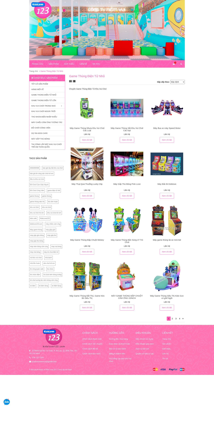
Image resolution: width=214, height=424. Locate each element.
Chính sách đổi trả (90, 349)
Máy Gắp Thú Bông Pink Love (127, 184)
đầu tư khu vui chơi (37, 179)
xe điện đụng (56, 286)
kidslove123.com (36, 224)
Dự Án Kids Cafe (39, 133)
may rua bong (56, 246)
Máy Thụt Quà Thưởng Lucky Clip (87, 184)
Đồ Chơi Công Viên (40, 128)
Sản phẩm (54, 64)
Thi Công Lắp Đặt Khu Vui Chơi (120, 359)
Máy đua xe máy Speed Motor (167, 128)
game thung (34, 196)
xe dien (32, 286)
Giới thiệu (69, 64)
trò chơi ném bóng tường (52, 275)
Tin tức (96, 64)
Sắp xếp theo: (163, 82)
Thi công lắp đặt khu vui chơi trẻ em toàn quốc (46, 145)
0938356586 (34, 168)
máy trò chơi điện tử (51, 252)
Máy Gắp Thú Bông (40, 139)
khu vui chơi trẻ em (54, 213)
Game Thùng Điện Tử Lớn (43, 100)
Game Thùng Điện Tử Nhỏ (43, 95)
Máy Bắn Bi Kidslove (166, 184)
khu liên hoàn (53, 202)
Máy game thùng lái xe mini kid (167, 240)
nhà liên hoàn (35, 263)
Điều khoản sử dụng (144, 339)
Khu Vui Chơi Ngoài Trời (43, 111)
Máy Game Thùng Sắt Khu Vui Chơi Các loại (127, 129)
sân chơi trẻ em (49, 263)
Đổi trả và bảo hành (117, 349)
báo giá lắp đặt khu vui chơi (53, 168)
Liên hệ (83, 64)
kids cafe (33, 218)
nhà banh (48, 258)
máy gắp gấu (50, 230)
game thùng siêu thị (37, 202)
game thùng (46, 196)
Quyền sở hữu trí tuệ (144, 354)
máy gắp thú (51, 235)
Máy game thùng (36, 230)
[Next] (183, 319)
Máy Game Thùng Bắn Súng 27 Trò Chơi (127, 241)
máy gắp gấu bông (37, 235)
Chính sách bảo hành (91, 354)
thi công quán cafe (36, 269)
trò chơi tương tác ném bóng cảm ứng (44, 280)
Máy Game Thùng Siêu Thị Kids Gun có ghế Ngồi (167, 297)
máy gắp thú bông (36, 241)
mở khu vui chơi (35, 258)
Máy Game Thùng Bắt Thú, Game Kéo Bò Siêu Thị (87, 297)
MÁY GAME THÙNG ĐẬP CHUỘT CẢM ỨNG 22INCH (127, 297)
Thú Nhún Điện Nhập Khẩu (44, 117)
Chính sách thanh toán (92, 339)
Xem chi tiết (87, 140)
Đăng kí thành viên (117, 354)
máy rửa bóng (35, 252)
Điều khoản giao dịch (145, 344)
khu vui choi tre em (37, 213)
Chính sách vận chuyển (92, 344)
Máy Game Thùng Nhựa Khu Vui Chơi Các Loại (87, 129)
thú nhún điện (35, 275)
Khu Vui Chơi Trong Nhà (47, 106)
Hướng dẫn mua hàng (118, 339)
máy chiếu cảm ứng (53, 224)
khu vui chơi (46, 207)
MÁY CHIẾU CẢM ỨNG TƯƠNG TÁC (46, 122)
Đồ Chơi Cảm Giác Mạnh (39, 185)
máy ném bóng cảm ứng (39, 246)
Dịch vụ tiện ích (142, 349)
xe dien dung (43, 286)
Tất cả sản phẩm (39, 84)
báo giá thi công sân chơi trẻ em (41, 174)
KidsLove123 (44, 218)
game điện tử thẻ (54, 190)
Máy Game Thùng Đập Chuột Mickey (87, 240)
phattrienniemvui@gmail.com (44, 361)
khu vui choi (34, 207)
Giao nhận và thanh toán (119, 344)
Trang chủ (37, 64)
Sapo (70, 370)
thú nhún (50, 269)
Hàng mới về (37, 89)
